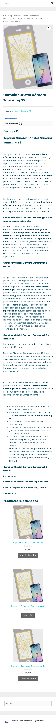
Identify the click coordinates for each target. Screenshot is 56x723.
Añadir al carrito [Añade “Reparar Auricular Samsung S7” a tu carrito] (28, 678)
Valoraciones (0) (13, 123)
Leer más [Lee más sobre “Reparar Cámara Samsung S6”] (28, 615)
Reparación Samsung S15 (23, 18)
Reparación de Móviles (18, 16)
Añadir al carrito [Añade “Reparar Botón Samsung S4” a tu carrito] (28, 555)
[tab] (28, 118)
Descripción (11, 118)
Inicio (5, 16)
